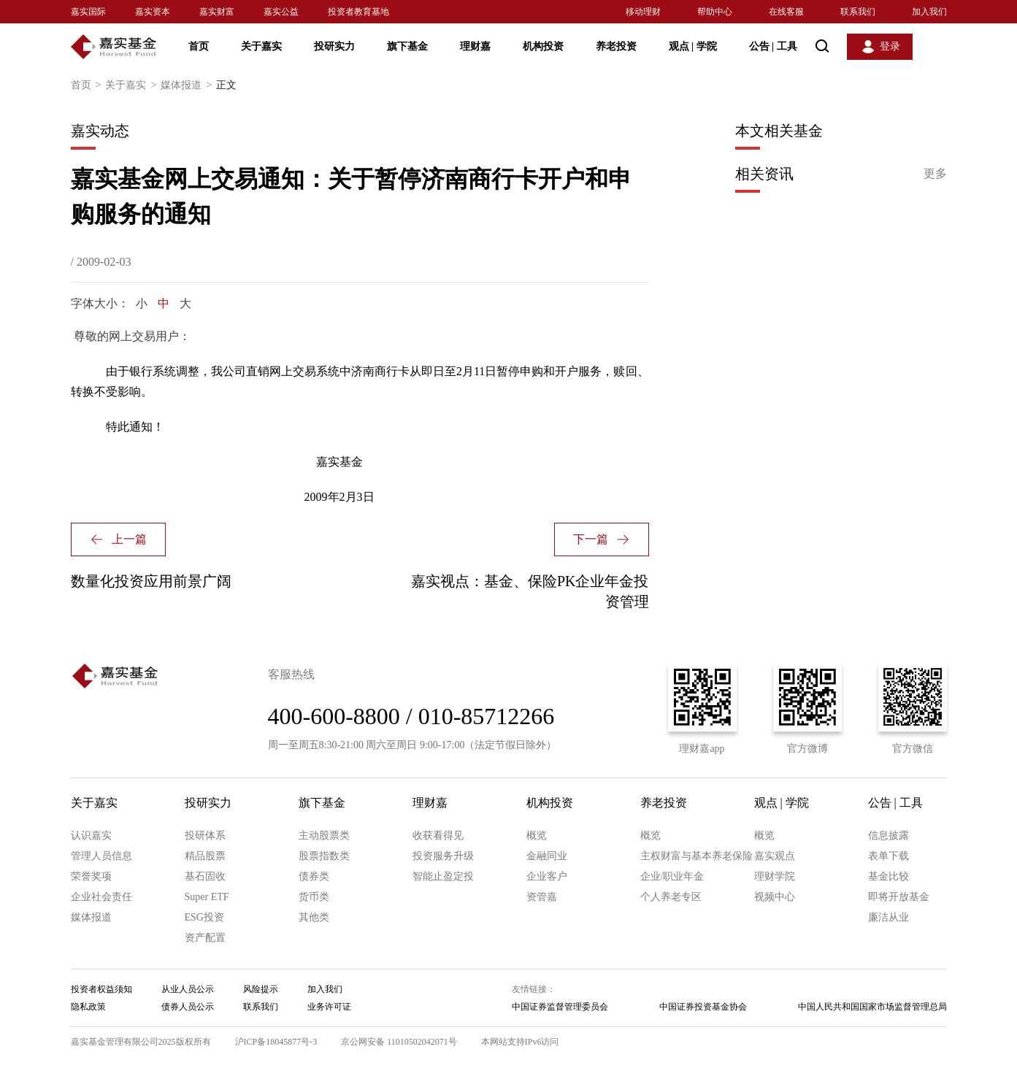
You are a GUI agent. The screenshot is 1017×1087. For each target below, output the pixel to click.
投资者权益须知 (101, 989)
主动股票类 (324, 835)
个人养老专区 (671, 896)
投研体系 (205, 835)
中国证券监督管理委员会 (560, 1007)
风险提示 (260, 989)
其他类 (314, 917)
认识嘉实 (91, 835)
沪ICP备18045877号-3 (276, 1042)
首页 (198, 46)
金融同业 (546, 855)
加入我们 (929, 12)
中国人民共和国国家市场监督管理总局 (872, 1007)
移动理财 (643, 12)
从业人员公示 (187, 989)
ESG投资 (204, 917)
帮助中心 (714, 12)
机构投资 (543, 46)
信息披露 (888, 835)
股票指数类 (324, 855)
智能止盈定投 (443, 876)
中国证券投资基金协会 (703, 1007)
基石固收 (205, 876)
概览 (536, 835)
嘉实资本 (152, 12)
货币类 (314, 896)
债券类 (314, 876)
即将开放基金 (898, 896)
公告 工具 (773, 46)
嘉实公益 (281, 12)
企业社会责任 (101, 896)
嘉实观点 (774, 855)
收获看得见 (438, 835)
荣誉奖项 (91, 876)
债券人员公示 (187, 1007)
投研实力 (334, 46)
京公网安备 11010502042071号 (399, 1042)
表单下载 (888, 855)
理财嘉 (475, 46)
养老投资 (616, 46)
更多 (935, 173)
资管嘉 (541, 896)
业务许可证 (329, 1007)
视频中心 (774, 896)
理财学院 (774, 876)
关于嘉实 (261, 46)
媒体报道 (188, 85)
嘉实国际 (88, 12)
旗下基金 (407, 46)
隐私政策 (88, 1007)
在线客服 (786, 12)
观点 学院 (693, 46)
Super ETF (207, 896)
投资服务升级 (443, 855)
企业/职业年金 (672, 876)
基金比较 (888, 876)
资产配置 (205, 937)
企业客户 (546, 876)
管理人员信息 (101, 855)
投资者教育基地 (358, 12)
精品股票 (205, 855)
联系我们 (857, 12)
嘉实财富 (216, 12)
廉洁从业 (888, 917)
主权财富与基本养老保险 (696, 855)
